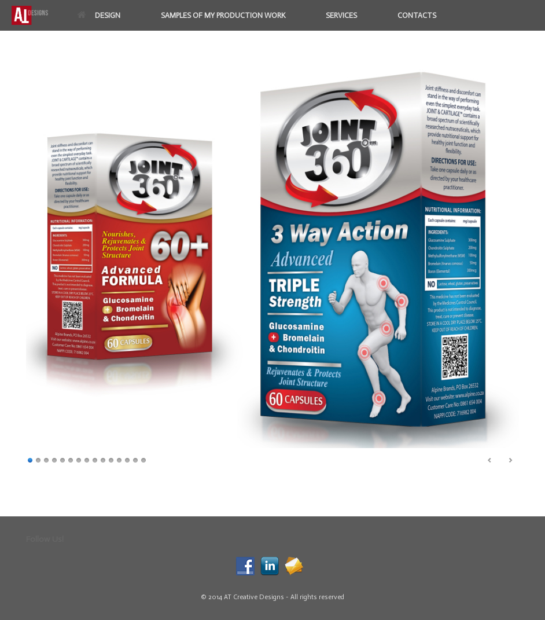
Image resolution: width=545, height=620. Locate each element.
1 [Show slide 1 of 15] (30, 459)
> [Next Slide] (510, 460)
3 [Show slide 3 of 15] (46, 459)
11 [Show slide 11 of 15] (111, 459)
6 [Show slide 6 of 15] (70, 459)
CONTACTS (416, 15)
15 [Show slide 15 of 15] (143, 459)
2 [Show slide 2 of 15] (38, 459)
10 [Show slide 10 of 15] (103, 459)
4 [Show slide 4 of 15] (54, 459)
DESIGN (99, 15)
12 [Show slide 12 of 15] (119, 459)
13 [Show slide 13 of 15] (127, 459)
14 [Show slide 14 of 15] (135, 459)
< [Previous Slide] (490, 460)
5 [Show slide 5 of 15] (62, 459)
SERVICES (341, 15)
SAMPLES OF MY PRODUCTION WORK (223, 15)
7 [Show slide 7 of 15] (79, 459)
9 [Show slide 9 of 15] (95, 459)
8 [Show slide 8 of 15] (87, 459)
